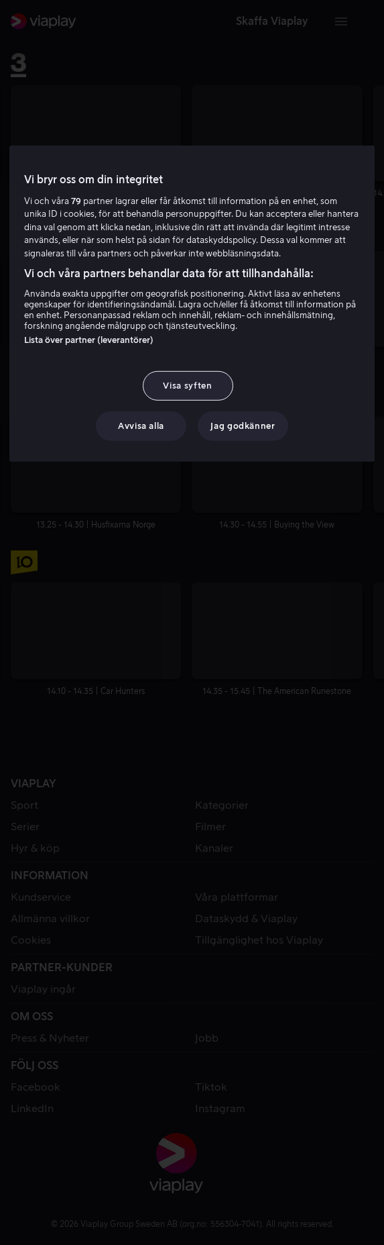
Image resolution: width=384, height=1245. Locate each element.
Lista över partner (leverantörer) (88, 339)
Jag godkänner (242, 425)
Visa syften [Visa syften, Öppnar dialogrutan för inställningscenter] (187, 385)
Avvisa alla (141, 425)
